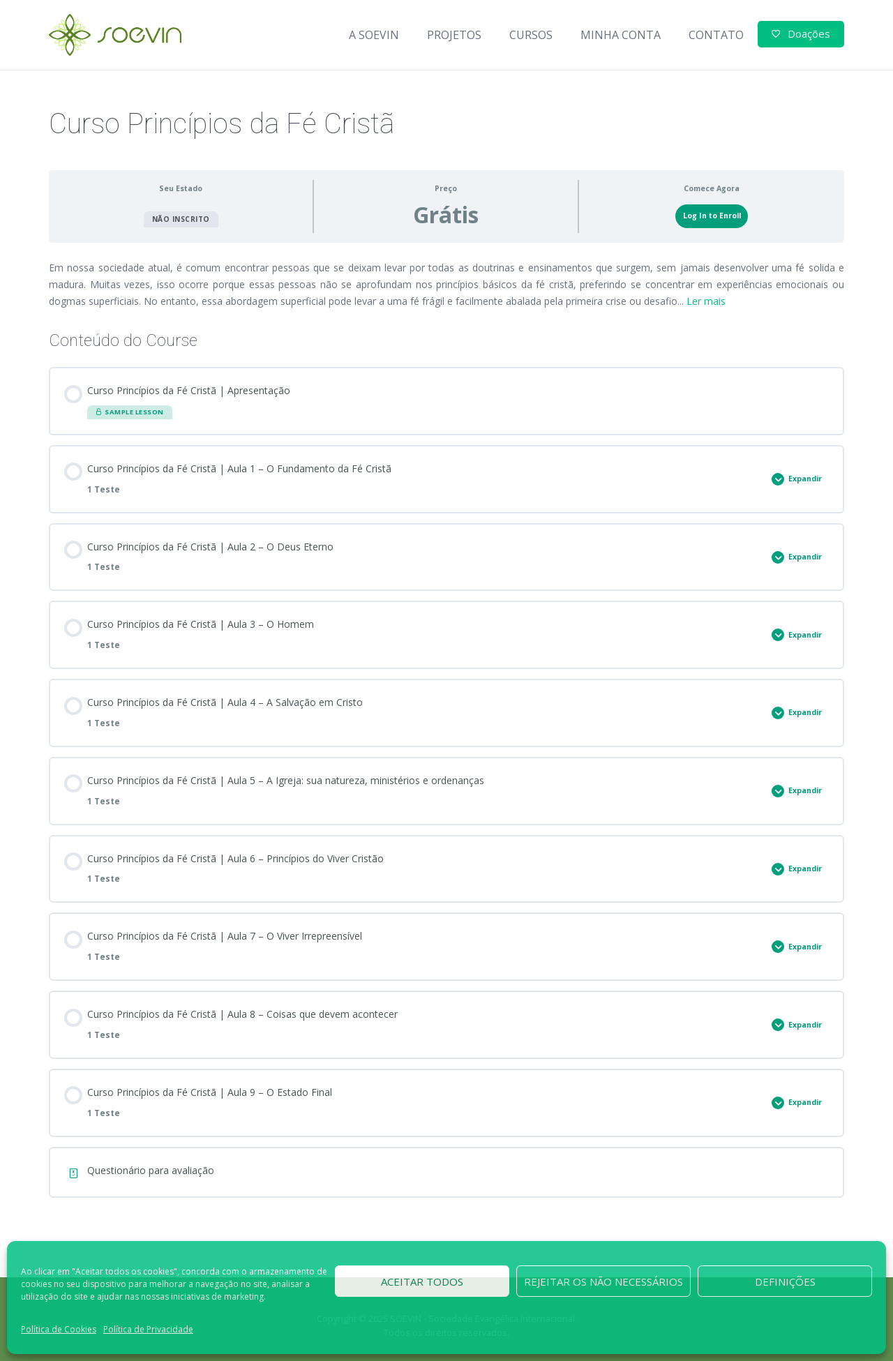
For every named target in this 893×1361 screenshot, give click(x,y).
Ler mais (706, 301)
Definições (785, 1281)
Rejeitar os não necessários (603, 1281)
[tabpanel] (446, 285)
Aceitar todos (422, 1281)
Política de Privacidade (148, 1329)
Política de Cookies (58, 1329)
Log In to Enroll (712, 215)
